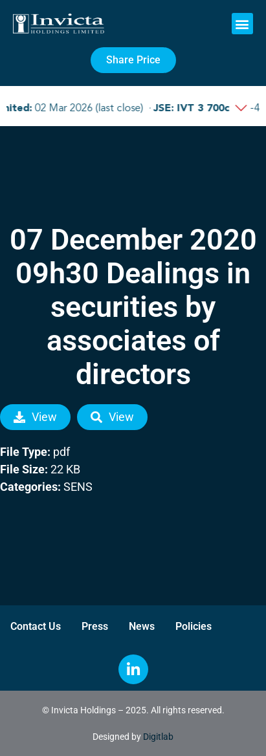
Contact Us (35, 626)
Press (95, 626)
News (142, 626)
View (35, 417)
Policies (193, 626)
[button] (242, 23)
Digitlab (158, 736)
